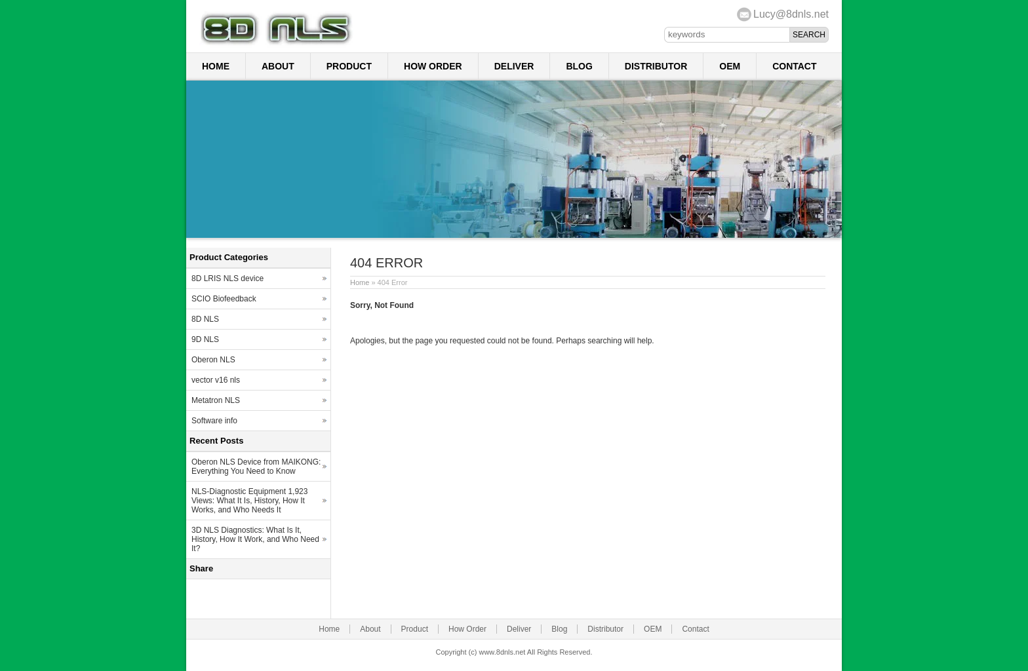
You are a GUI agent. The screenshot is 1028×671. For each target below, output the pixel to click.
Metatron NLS (215, 400)
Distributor (656, 66)
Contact (794, 66)
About (278, 66)
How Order (433, 66)
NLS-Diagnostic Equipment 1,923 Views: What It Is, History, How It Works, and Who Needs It (249, 500)
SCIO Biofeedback (223, 298)
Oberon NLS (213, 359)
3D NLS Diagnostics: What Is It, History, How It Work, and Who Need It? (255, 539)
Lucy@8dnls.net (791, 14)
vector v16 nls (215, 380)
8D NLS (205, 319)
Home (215, 66)
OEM (729, 66)
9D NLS (205, 339)
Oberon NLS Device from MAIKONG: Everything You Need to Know (256, 466)
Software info (214, 420)
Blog (579, 66)
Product (349, 66)
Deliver (514, 66)
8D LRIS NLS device (227, 278)
